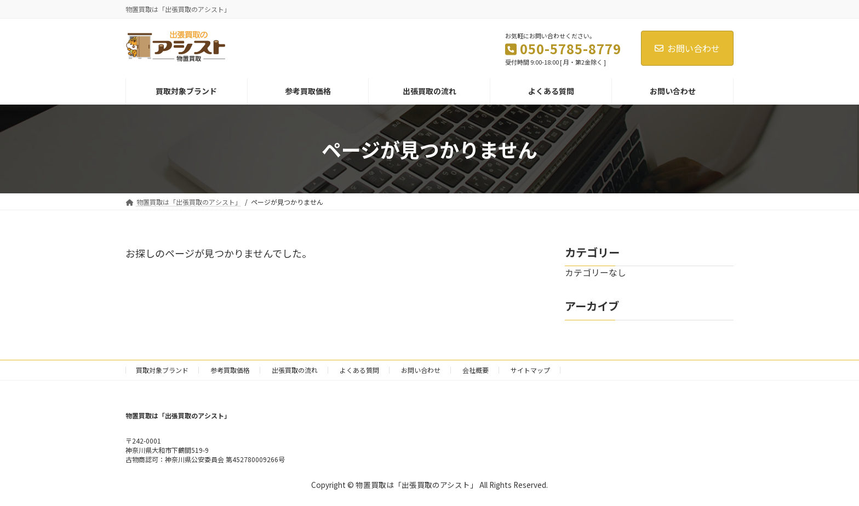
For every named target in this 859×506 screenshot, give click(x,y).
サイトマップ (530, 370)
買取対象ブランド (162, 370)
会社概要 (475, 370)
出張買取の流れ (295, 370)
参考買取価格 (230, 370)
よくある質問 (359, 370)
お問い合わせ (687, 48)
